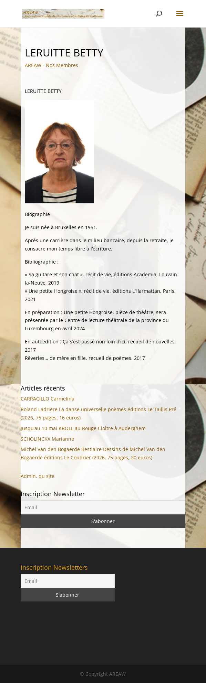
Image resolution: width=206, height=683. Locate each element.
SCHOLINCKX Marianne (47, 439)
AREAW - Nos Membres (51, 65)
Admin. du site (37, 476)
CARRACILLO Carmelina (47, 398)
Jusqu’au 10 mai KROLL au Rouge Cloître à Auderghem (83, 428)
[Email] (103, 507)
